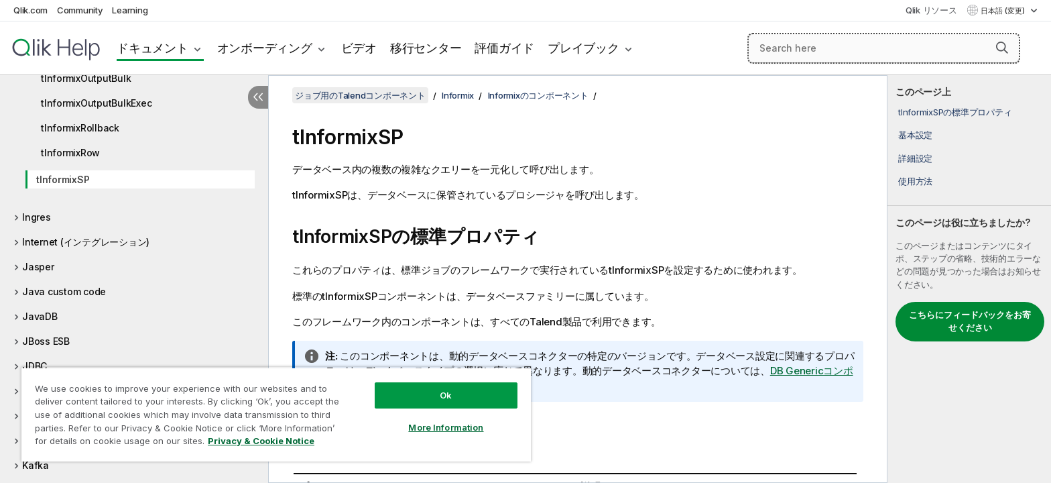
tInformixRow (70, 152)
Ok (446, 395)
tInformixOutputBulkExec (96, 103)
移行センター (426, 48)
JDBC (34, 366)
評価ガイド (504, 48)
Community (80, 10)
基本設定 (915, 134)
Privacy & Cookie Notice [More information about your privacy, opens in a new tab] (261, 440)
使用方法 (915, 181)
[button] (1002, 47)
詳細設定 (915, 158)
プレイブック (583, 48)
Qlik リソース (931, 10)
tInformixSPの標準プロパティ (954, 112)
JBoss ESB (46, 341)
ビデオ (359, 48)
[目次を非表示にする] (258, 97)
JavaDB (40, 316)
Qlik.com (30, 10)
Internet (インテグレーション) (85, 242)
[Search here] (884, 48)
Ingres (36, 217)
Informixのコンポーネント (538, 95)
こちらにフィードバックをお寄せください (970, 321)
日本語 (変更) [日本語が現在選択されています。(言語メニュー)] (1004, 10)
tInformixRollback (80, 127)
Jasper (38, 266)
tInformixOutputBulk (86, 78)
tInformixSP (62, 179)
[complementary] (969, 279)
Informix (458, 95)
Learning (129, 10)
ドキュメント (152, 48)
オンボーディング (264, 48)
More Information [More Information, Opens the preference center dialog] (445, 427)
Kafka (35, 465)
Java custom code (64, 291)
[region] (276, 414)
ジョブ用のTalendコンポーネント (360, 95)
